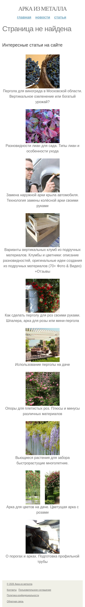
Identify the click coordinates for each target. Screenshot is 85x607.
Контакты (12, 590)
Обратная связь (15, 601)
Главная (24, 17)
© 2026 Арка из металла (19, 584)
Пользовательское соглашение (35, 590)
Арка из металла (42, 8)
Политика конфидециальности (23, 595)
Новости (42, 17)
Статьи (60, 17)
